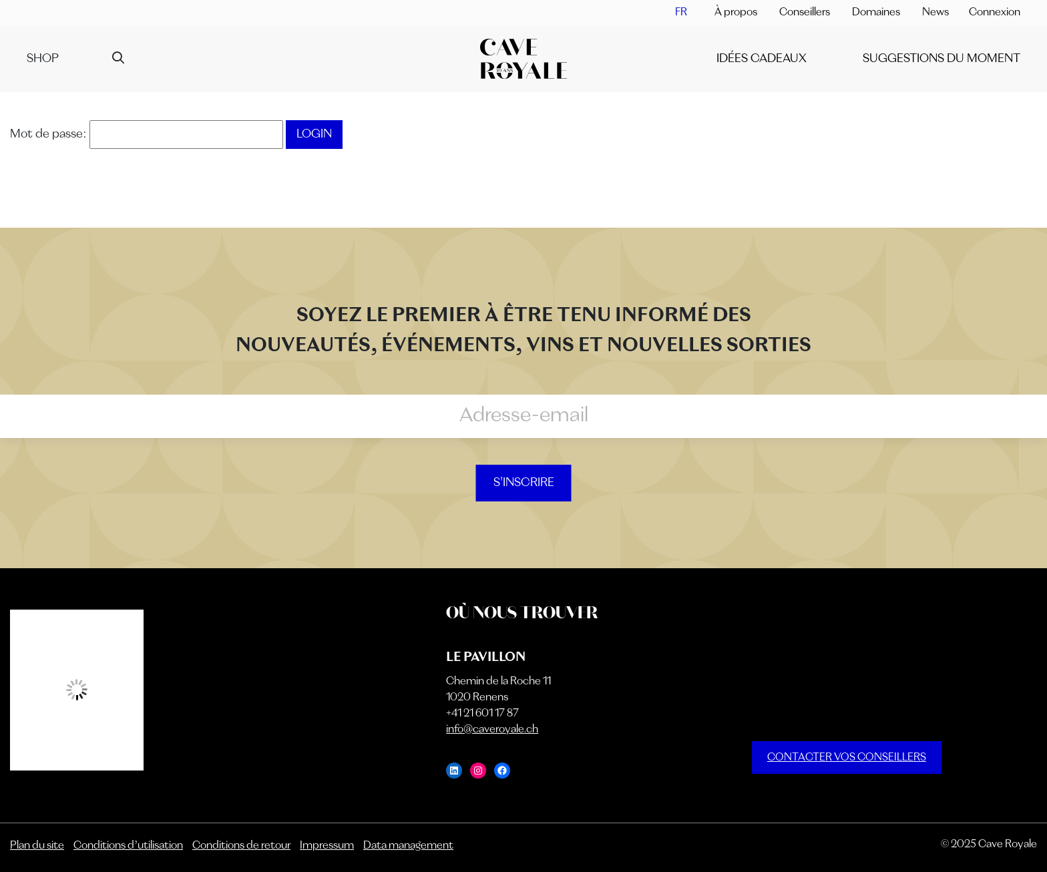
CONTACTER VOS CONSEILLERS (846, 757)
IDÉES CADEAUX (761, 59)
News (935, 12)
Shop (43, 59)
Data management (408, 846)
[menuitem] (681, 12)
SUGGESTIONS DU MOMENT (941, 59)
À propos (735, 12)
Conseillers (804, 12)
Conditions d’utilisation (128, 846)
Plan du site (37, 846)
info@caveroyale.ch (492, 729)
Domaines (876, 12)
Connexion (994, 12)
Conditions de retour (241, 846)
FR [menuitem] (681, 12)
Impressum (327, 846)
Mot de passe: (146, 134)
